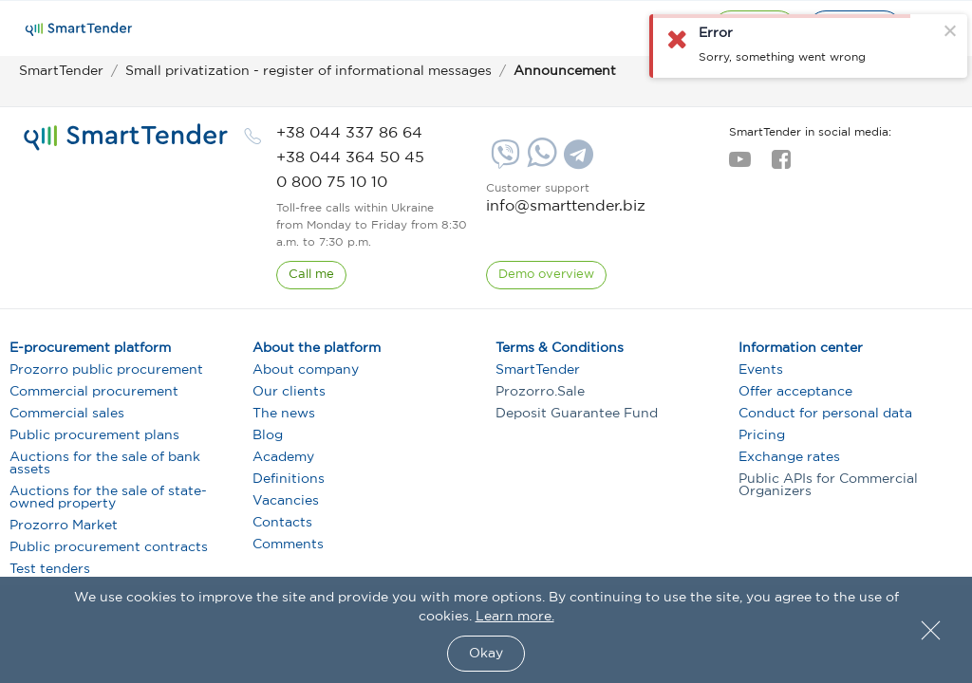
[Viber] (503, 161)
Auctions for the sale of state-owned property (108, 497)
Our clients (289, 391)
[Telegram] (576, 161)
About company (305, 370)
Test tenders (49, 569)
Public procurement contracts (108, 547)
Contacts (282, 522)
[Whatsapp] (539, 163)
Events (760, 370)
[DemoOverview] (546, 275)
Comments (288, 544)
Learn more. (515, 616)
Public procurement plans (94, 435)
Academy (283, 457)
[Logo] (79, 29)
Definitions (288, 479)
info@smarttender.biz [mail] (565, 206)
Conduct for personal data (825, 413)
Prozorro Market (63, 525)
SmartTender (537, 370)
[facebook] (781, 165)
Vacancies (285, 501)
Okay (486, 653)
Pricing (761, 435)
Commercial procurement (93, 391)
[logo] (126, 137)
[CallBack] (311, 275)
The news (283, 413)
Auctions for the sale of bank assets (104, 463)
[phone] (349, 133)
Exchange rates (789, 457)
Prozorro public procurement (106, 370)
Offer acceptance (795, 391)
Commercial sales (66, 413)
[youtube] (740, 165)
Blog (267, 435)
